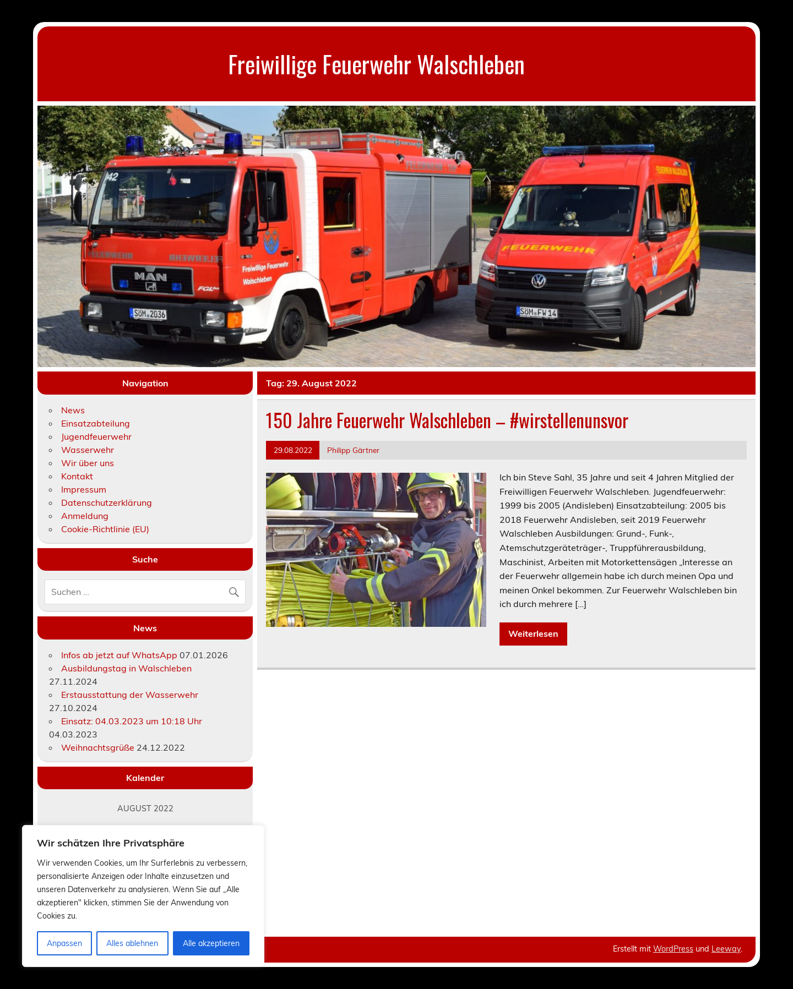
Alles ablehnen (132, 943)
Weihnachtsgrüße (97, 747)
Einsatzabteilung (95, 423)
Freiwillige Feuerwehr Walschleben (376, 63)
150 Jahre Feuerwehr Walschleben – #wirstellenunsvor (447, 420)
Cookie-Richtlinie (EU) (105, 528)
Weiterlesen (533, 633)
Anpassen (64, 943)
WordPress (673, 949)
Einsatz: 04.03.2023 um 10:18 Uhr (131, 720)
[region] (143, 896)
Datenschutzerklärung (106, 502)
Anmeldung (84, 515)
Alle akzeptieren (211, 943)
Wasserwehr (87, 449)
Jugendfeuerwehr (96, 436)
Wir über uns (87, 462)
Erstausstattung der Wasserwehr (129, 694)
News (73, 410)
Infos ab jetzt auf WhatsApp (119, 654)
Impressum (83, 489)
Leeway (726, 949)
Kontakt (77, 476)
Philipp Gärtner (353, 450)
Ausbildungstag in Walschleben (126, 668)
